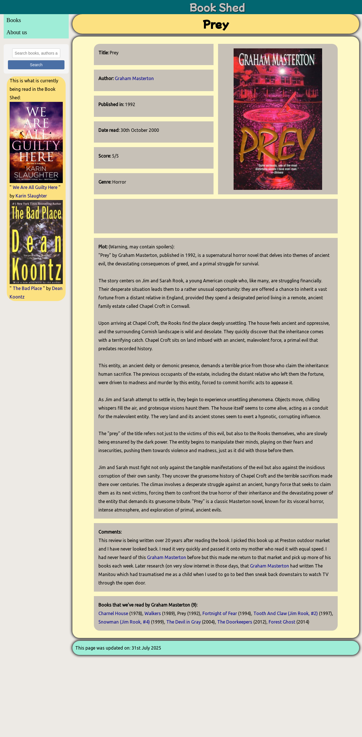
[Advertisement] (36, 389)
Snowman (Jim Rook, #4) (124, 621)
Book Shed (217, 7)
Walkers (153, 613)
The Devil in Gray (183, 621)
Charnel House (113, 613)
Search (36, 65)
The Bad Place (27, 288)
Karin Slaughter (31, 195)
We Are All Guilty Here (35, 187)
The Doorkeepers (234, 621)
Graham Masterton (134, 78)
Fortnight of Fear (219, 613)
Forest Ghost (282, 621)
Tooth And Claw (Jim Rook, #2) (285, 613)
